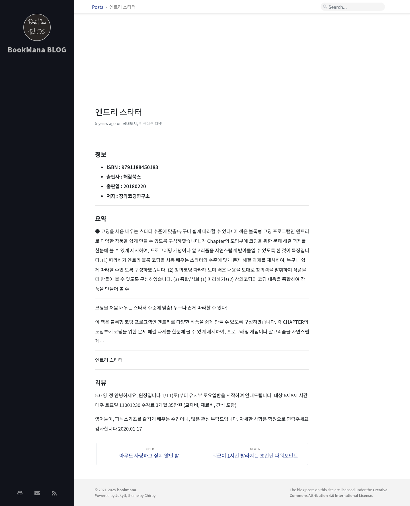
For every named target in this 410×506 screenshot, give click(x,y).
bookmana (126, 489)
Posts (98, 6)
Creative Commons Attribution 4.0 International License (339, 492)
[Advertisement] (37, 148)
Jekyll (120, 495)
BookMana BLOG (37, 49)
